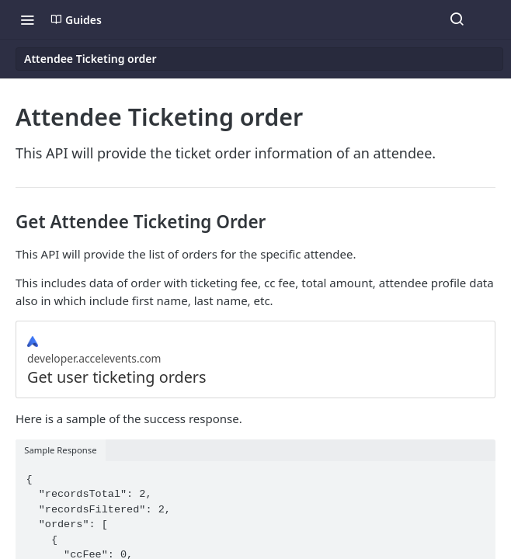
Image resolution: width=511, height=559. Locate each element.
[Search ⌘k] (456, 19)
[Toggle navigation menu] (27, 19)
